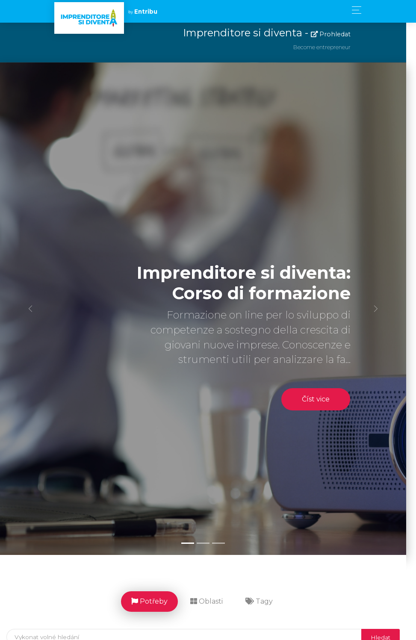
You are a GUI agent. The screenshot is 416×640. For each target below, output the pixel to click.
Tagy (264, 601)
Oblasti (211, 601)
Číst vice (321, 399)
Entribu (145, 11)
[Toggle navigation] (354, 10)
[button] (31, 308)
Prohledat (336, 34)
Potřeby (154, 601)
